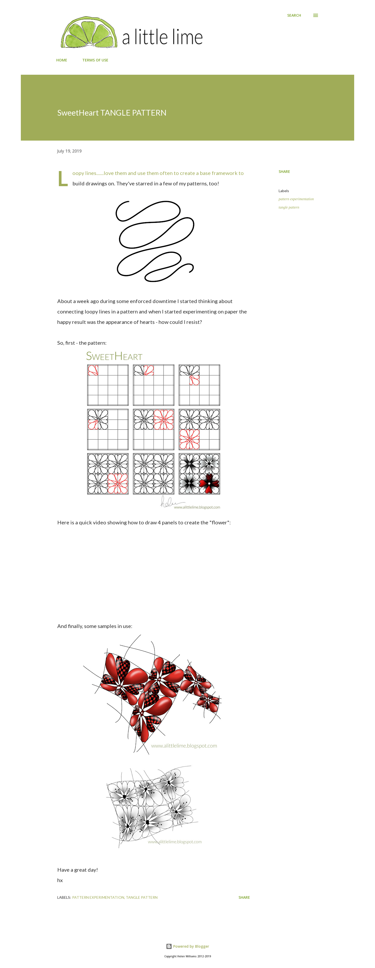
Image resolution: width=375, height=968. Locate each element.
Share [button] (284, 171)
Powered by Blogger (187, 946)
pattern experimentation (296, 199)
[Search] (294, 15)
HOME (61, 60)
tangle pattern (289, 207)
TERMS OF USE (95, 60)
